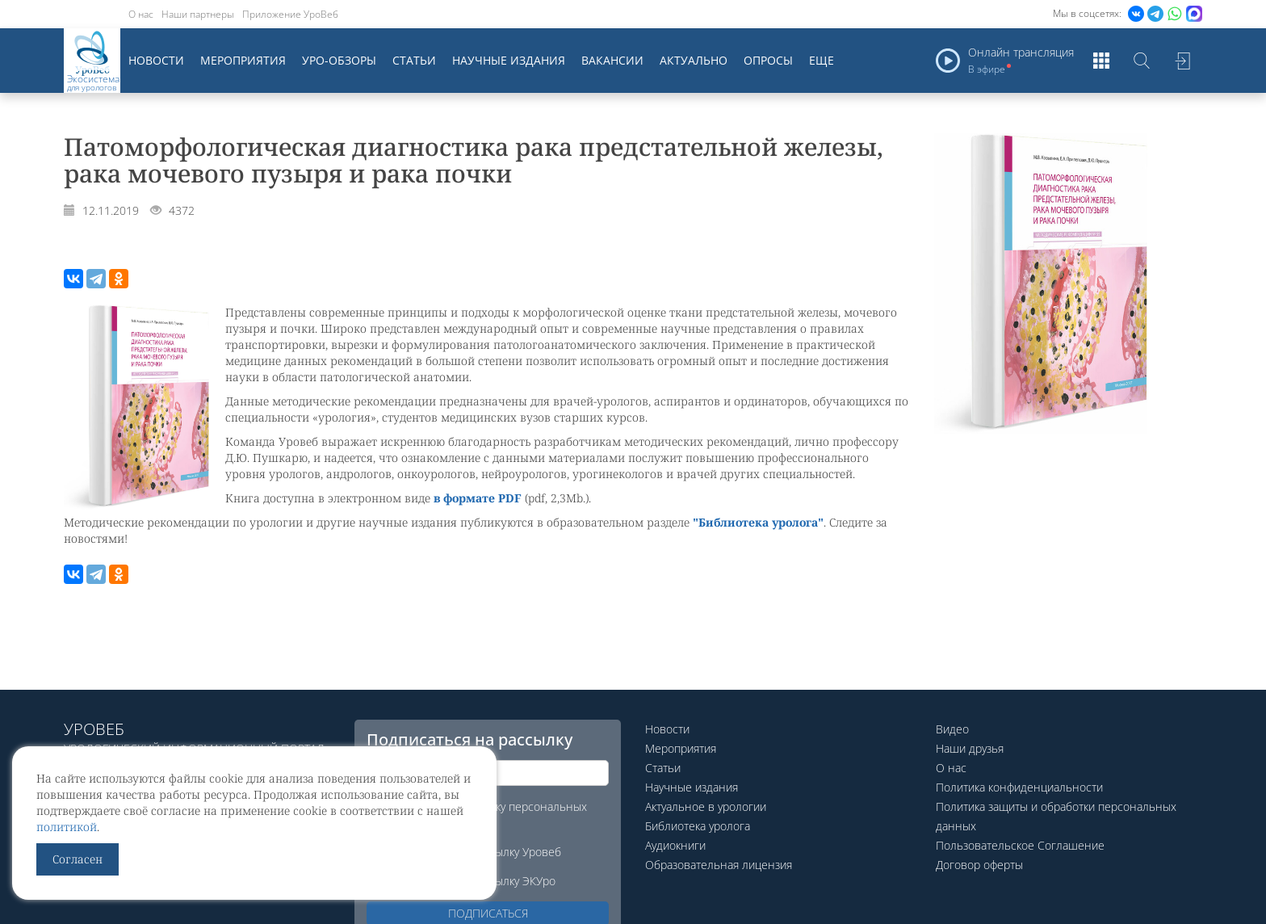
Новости (156, 60)
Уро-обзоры (339, 60)
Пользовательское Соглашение (1020, 845)
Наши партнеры (197, 14)
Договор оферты (979, 864)
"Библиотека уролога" (758, 522)
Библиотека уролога (697, 826)
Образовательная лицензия (718, 864)
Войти (1182, 60)
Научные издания (508, 60)
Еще (821, 60)
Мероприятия (243, 60)
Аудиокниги (675, 845)
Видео (952, 729)
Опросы (768, 60)
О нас (140, 14)
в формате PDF (478, 498)
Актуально (693, 60)
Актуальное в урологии (705, 806)
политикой (66, 826)
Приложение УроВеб (290, 14)
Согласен (77, 859)
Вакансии (612, 60)
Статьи (414, 60)
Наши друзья (970, 748)
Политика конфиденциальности (1019, 787)
